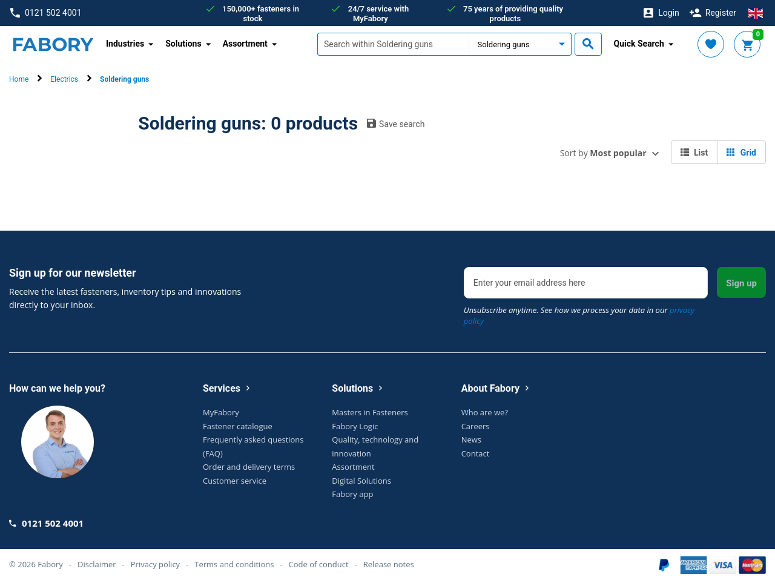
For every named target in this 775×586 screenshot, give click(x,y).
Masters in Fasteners (369, 412)
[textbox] (393, 44)
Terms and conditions (234, 564)
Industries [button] (125, 43)
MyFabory (221, 412)
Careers (475, 426)
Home (18, 79)
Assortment (353, 466)
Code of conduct (319, 564)
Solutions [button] (183, 43)
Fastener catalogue (237, 426)
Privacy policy (155, 564)
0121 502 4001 (45, 13)
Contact (475, 453)
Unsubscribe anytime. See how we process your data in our (579, 315)
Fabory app (352, 494)
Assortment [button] (245, 43)
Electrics (64, 79)
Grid (741, 152)
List (694, 152)
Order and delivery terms (249, 466)
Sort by (603, 153)
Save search (395, 123)
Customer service (234, 480)
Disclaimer (97, 564)
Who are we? (484, 412)
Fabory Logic (355, 426)
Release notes (388, 564)
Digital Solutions (361, 480)
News (471, 439)
